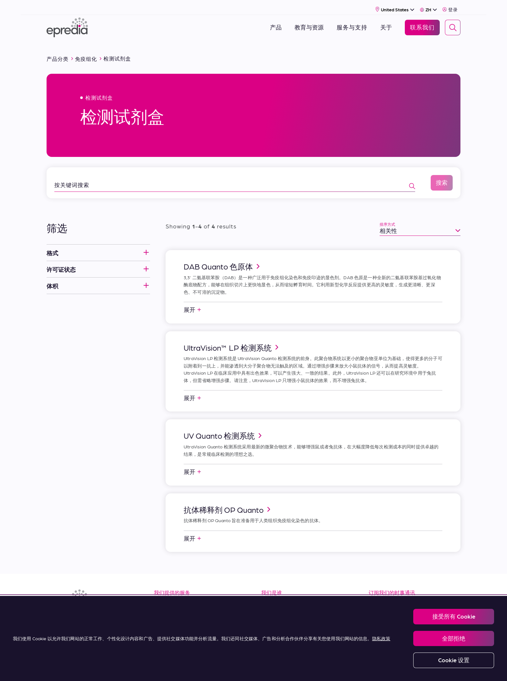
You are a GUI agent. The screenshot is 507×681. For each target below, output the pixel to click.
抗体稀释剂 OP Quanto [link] (228, 501)
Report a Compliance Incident (268, 668)
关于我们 (273, 597)
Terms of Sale (173, 626)
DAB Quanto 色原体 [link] (223, 258)
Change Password (323, 668)
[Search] (452, 23)
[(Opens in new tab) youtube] (84, 616)
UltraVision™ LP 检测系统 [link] (232, 339)
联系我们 (273, 641)
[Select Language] (428, 5)
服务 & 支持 (169, 612)
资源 (160, 597)
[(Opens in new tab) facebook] (68, 616)
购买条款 (166, 641)
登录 (450, 5)
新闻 (267, 626)
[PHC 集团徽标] (57, 669)
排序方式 (387, 216)
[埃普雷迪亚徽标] (67, 23)
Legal (164, 668)
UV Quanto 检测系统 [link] (224, 427)
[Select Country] (395, 5)
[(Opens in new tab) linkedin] (53, 616)
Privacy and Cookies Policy (205, 668)
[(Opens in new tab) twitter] (99, 616)
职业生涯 (273, 612)
